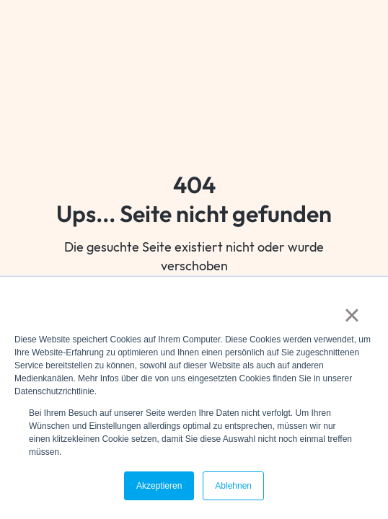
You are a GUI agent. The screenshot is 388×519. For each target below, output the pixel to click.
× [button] (351, 315)
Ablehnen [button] (233, 486)
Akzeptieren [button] (159, 486)
